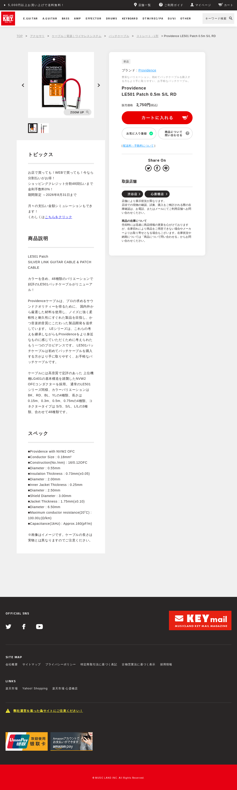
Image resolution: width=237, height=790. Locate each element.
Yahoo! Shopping (35, 688)
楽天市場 (12, 688)
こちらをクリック (58, 217)
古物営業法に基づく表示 (138, 664)
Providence (147, 70)
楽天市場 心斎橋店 (65, 688)
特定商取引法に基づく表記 (99, 664)
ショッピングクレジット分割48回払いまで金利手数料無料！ (53, 5)
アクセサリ (37, 36)
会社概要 (12, 664)
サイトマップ (31, 664)
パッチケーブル (119, 36)
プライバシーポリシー (60, 664)
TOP (20, 36)
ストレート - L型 (148, 36)
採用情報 (166, 664)
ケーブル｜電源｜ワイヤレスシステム (76, 36)
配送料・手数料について (138, 145)
